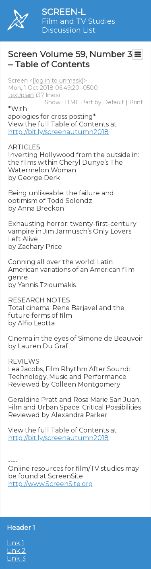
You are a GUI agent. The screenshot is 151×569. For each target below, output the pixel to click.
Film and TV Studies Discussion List (78, 26)
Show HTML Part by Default (84, 102)
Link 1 (15, 543)
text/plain (21, 95)
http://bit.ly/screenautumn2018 (58, 132)
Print (136, 102)
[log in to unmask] (58, 80)
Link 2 (16, 551)
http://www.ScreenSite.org (50, 484)
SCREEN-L (63, 12)
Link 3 (16, 558)
